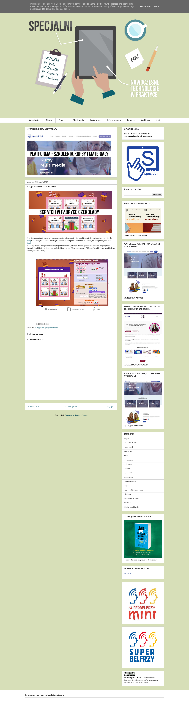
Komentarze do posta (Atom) (75, 415)
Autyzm (126, 439)
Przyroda (127, 486)
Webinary (145, 120)
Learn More (146, 6)
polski (41, 328)
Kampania (127, 469)
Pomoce (131, 120)
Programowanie (130, 481)
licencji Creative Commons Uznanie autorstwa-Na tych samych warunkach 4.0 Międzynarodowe (141, 680)
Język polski (128, 464)
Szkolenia (127, 494)
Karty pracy (95, 120)
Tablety (49, 120)
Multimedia (78, 120)
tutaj (29, 241)
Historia (126, 456)
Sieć (158, 120)
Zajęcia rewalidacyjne (131, 507)
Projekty (63, 120)
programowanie (51, 328)
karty (37, 328)
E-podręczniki (128, 447)
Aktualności (34, 120)
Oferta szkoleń (114, 120)
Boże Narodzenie (130, 443)
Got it (157, 6)
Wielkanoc (127, 503)
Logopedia (128, 473)
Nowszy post (33, 406)
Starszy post (109, 406)
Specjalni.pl (127, 573)
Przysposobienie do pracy (133, 490)
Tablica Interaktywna (131, 499)
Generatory (128, 452)
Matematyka (128, 477)
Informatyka (128, 460)
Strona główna (71, 406)
